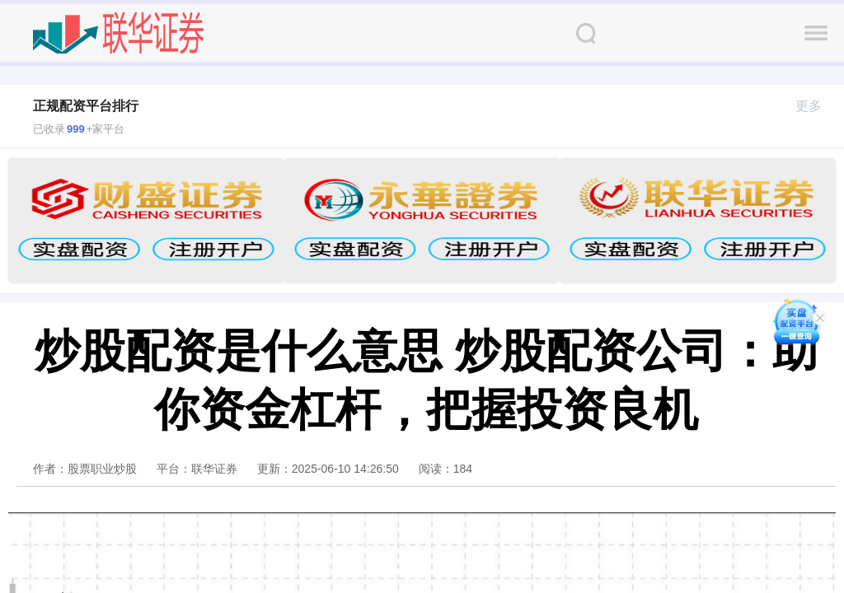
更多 (815, 106)
